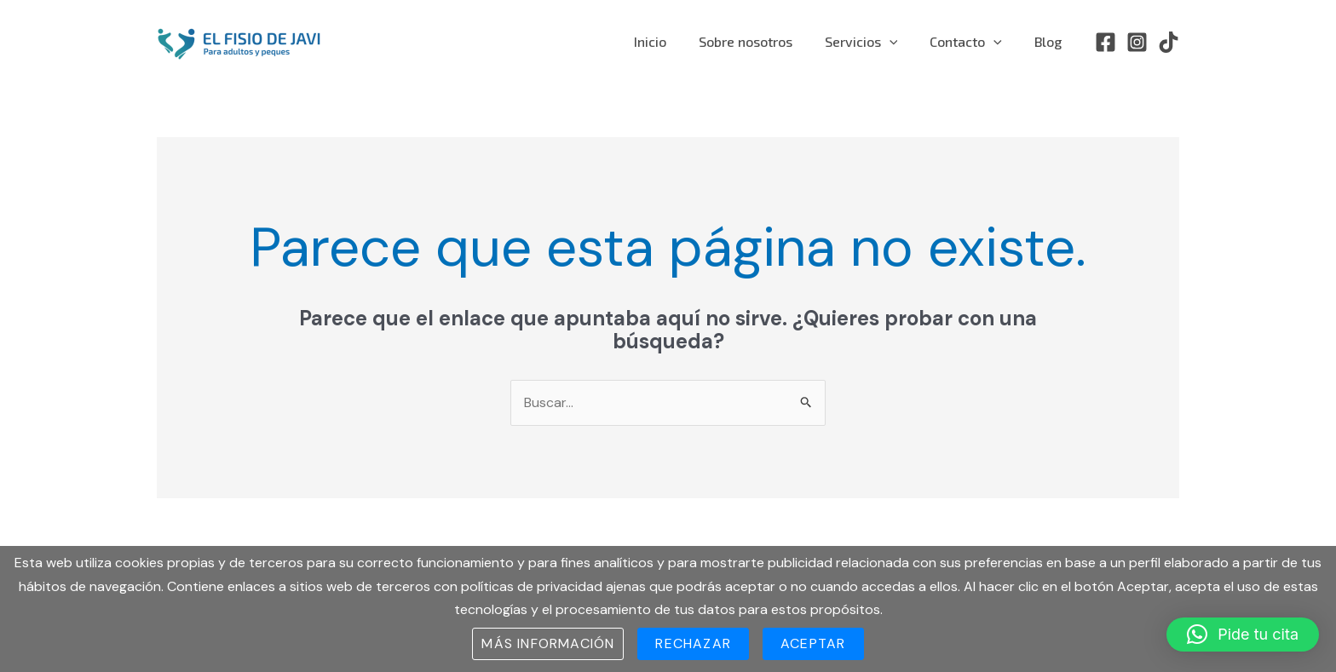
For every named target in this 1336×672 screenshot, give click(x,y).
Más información (547, 643)
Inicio (673, 41)
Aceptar (812, 643)
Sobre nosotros (763, 41)
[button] (1242, 634)
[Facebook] (1105, 42)
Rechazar (693, 643)
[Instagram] (1137, 42)
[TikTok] (1168, 42)
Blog (1050, 41)
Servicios (874, 42)
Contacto (973, 42)
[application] (902, 42)
